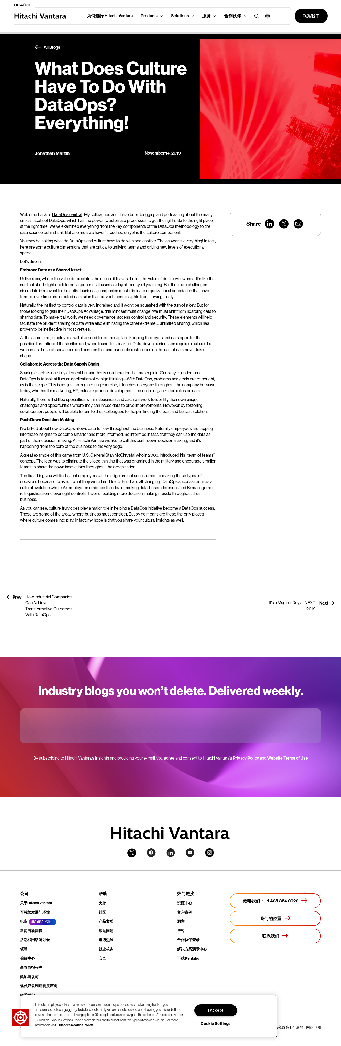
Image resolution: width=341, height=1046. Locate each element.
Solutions (180, 15)
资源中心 (184, 903)
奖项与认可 (29, 977)
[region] (149, 1016)
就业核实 (106, 949)
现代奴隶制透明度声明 (38, 986)
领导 (23, 949)
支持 (102, 903)
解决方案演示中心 (192, 949)
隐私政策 (281, 1027)
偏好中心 (27, 958)
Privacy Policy (246, 758)
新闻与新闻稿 (31, 931)
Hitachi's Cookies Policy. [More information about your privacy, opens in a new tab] (76, 1025)
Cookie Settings (215, 1023)
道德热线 (106, 940)
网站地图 (313, 1027)
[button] (265, 16)
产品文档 (106, 921)
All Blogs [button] (47, 47)
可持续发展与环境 (35, 912)
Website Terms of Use (287, 758)
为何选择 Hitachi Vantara (110, 15)
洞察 (181, 921)
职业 (23, 921)
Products (149, 15)
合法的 (297, 1027)
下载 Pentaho (188, 958)
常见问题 (106, 931)
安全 (102, 958)
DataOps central (67, 214)
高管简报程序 (31, 967)
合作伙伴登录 (188, 940)
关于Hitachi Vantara (36, 903)
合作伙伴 (232, 15)
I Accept (216, 1010)
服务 (206, 15)
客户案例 (184, 912)
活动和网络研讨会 (35, 940)
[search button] (255, 16)
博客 (181, 931)
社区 (102, 912)
